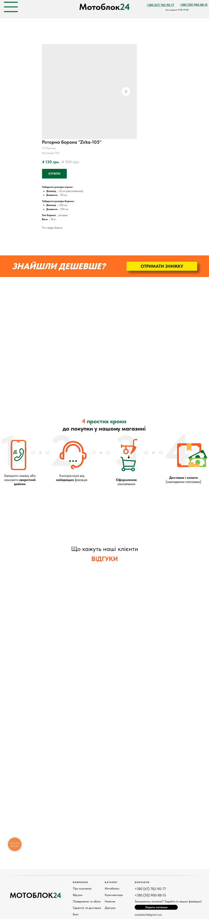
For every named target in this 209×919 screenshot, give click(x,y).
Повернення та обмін (87, 901)
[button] (161, 266)
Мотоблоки (112, 888)
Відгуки (77, 895)
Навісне (110, 901)
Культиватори (114, 895)
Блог (76, 914)
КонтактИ (142, 882)
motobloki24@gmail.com (148, 914)
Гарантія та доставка (87, 908)
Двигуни (110, 908)
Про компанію (82, 888)
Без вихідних (177, 9)
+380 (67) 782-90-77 (150, 889)
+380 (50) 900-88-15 (150, 895)
